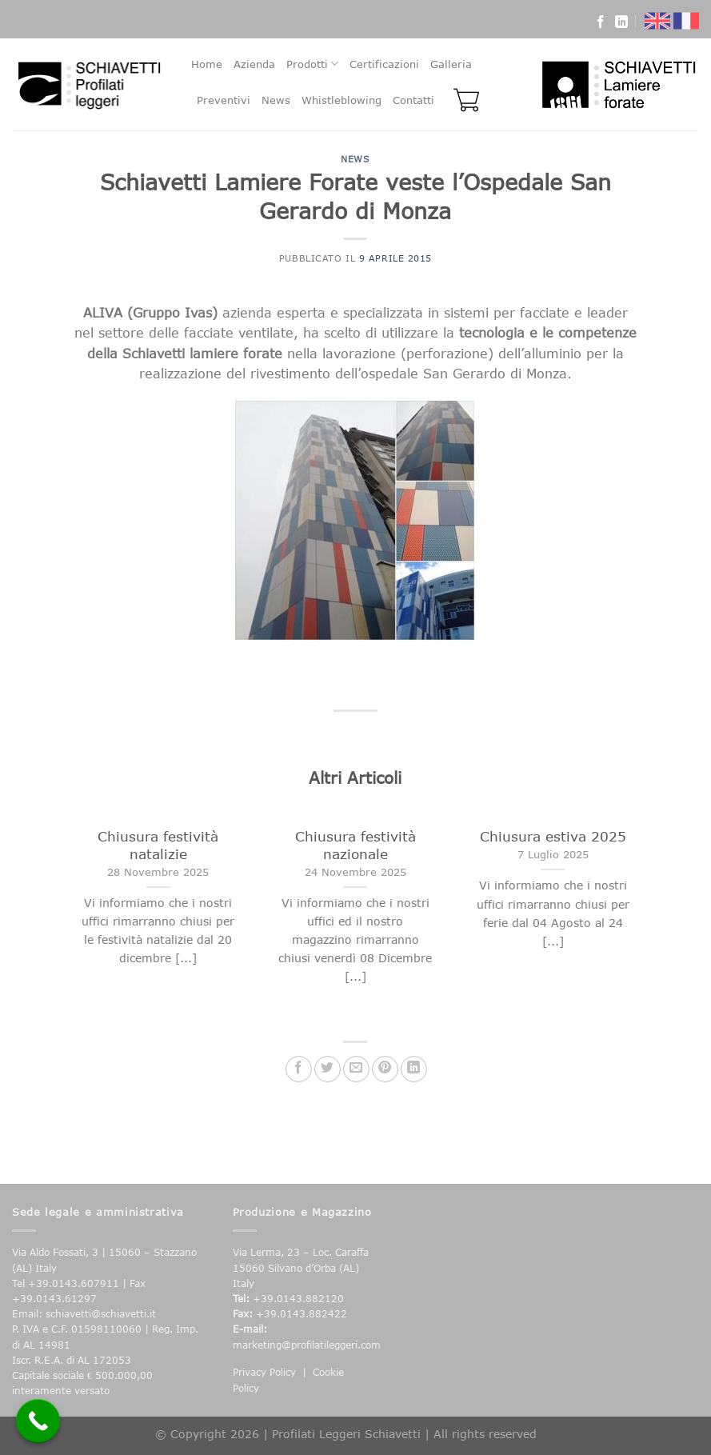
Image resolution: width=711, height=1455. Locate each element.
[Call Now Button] (38, 1421)
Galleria (451, 64)
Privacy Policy (264, 1372)
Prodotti (312, 63)
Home (206, 64)
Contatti (413, 100)
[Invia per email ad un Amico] (356, 1069)
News (276, 100)
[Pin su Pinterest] (385, 1069)
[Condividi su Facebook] (299, 1069)
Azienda (254, 64)
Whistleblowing (341, 100)
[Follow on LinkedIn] (621, 24)
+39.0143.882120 (298, 1299)
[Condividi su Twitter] (327, 1069)
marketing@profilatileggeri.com (307, 1345)
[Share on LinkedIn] (414, 1069)
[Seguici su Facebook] (600, 24)
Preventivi (223, 100)
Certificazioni (384, 64)
